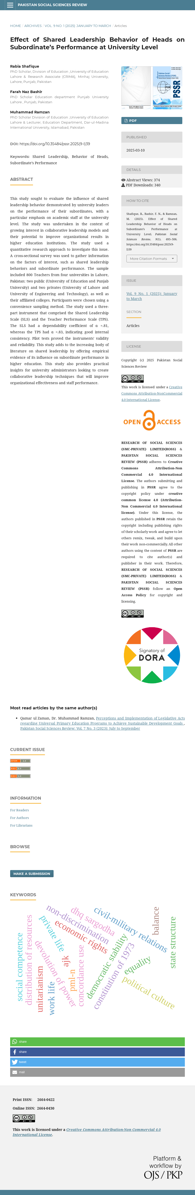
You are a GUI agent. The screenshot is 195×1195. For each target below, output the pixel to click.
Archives (33, 26)
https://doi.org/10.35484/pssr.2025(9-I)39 (55, 144)
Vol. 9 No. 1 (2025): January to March (78, 26)
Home (15, 26)
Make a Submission (31, 874)
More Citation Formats (148, 259)
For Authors (19, 817)
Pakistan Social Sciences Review (52, 5)
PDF (132, 120)
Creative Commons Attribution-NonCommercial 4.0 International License (151, 393)
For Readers (19, 810)
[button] (97, 1041)
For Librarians (21, 825)
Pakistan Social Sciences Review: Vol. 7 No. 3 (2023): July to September (80, 728)
